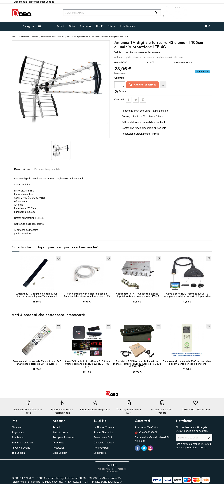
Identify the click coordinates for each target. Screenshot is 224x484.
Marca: (117, 62)
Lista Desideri (127, 26)
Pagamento (18, 432)
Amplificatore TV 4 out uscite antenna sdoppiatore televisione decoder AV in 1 (137, 294)
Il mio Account (60, 432)
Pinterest (143, 99)
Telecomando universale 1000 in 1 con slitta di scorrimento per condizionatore (187, 362)
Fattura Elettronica (103, 432)
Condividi (128, 99)
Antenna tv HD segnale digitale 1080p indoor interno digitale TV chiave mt (37, 294)
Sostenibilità (100, 452)
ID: (148, 62)
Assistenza (85, 26)
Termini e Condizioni (22, 442)
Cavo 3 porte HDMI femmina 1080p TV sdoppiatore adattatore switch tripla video (187, 294)
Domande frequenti (104, 442)
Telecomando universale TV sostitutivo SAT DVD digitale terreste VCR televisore (37, 362)
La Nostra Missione (104, 427)
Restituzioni (59, 447)
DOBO (124, 62)
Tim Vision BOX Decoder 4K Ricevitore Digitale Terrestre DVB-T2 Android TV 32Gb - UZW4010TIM (137, 364)
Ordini (72, 26)
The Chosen (18, 452)
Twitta (135, 99)
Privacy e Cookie (21, 447)
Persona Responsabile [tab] (47, 169)
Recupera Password (64, 437)
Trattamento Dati (103, 437)
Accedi (60, 26)
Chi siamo (17, 427)
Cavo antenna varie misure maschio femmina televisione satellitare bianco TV (87, 294)
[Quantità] (118, 84)
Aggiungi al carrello (142, 85)
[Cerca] (112, 12)
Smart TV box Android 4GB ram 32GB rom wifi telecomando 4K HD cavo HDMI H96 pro (87, 364)
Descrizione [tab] (22, 169)
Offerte (112, 26)
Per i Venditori (101, 447)
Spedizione (17, 437)
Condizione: (179, 62)
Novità (99, 26)
